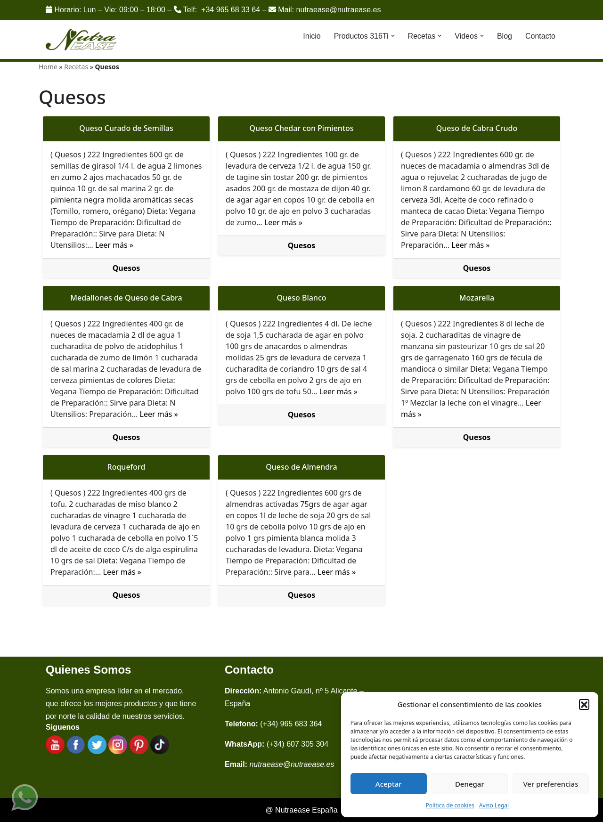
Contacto (540, 36)
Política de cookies (450, 805)
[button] (584, 704)
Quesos (126, 268)
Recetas (76, 66)
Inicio (311, 36)
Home (48, 66)
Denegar (469, 784)
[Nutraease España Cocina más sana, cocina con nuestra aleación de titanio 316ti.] (81, 40)
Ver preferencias (550, 784)
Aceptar (388, 784)
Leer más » (114, 245)
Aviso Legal (494, 805)
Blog (504, 36)
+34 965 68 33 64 (230, 10)
